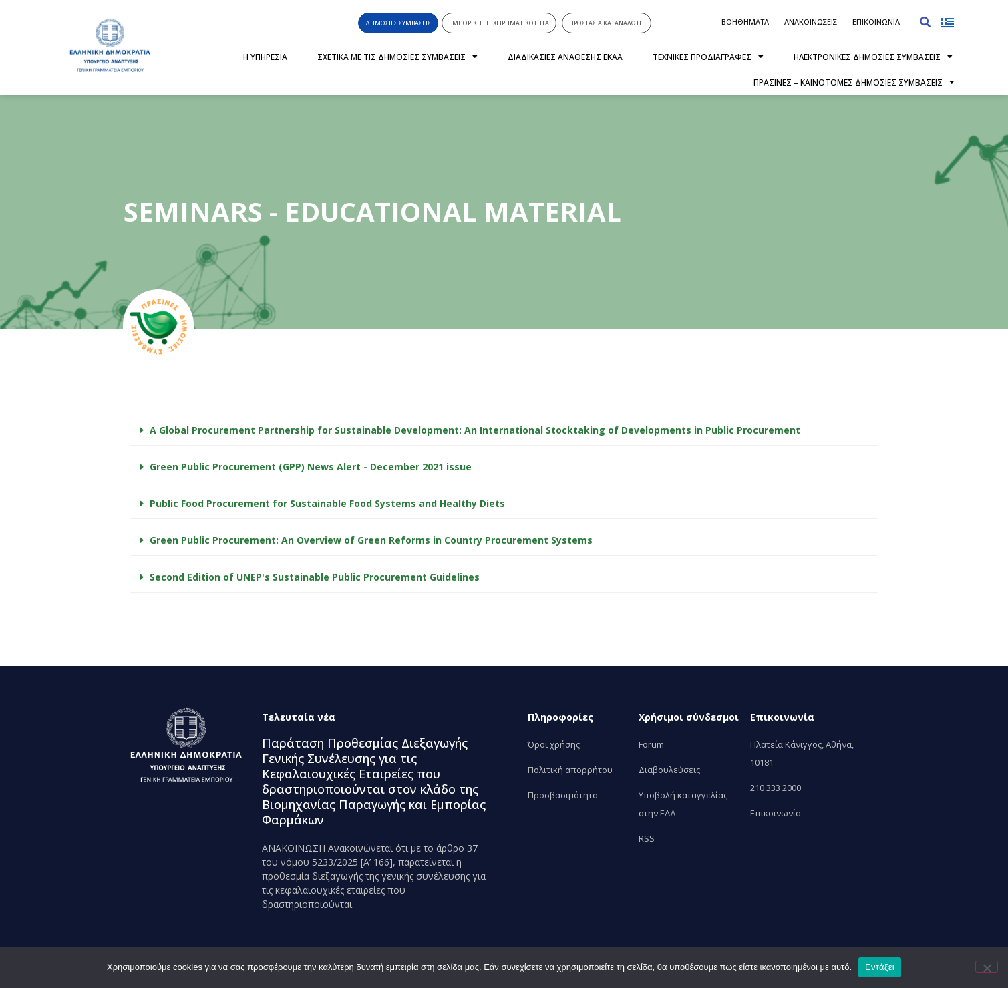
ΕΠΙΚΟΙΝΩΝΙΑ (876, 22)
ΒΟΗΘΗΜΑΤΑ (745, 22)
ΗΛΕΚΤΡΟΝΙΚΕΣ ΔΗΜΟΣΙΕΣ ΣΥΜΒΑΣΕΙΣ (873, 56)
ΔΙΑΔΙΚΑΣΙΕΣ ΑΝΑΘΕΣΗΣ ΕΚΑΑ (565, 57)
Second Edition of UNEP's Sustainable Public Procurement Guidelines (315, 576)
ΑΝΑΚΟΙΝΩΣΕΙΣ (810, 22)
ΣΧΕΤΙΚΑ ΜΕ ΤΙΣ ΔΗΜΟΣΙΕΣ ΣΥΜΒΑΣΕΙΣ (397, 56)
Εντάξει (879, 967)
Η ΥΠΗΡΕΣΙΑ (265, 57)
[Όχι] (986, 967)
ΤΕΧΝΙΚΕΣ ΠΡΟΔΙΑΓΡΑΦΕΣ (708, 56)
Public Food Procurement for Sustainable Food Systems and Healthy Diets (327, 503)
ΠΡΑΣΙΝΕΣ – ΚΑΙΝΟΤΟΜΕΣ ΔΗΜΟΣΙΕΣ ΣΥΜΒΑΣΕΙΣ (854, 82)
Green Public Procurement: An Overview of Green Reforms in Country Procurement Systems (371, 540)
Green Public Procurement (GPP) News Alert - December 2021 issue (311, 466)
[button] (925, 22)
